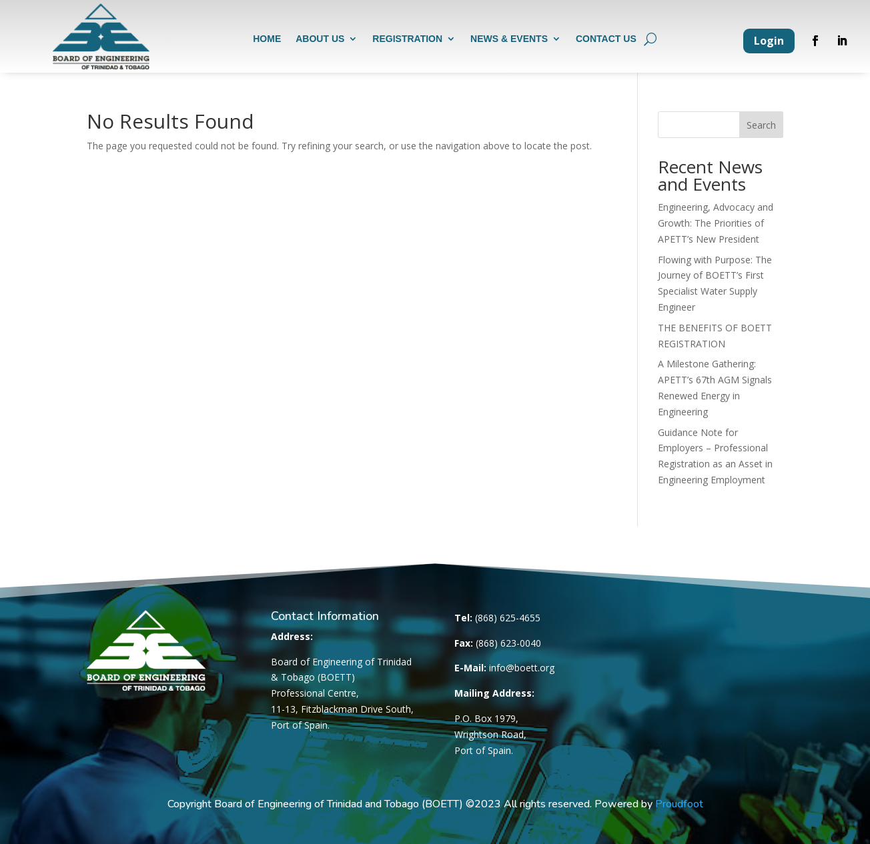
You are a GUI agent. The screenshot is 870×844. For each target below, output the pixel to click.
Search (761, 125)
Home (267, 39)
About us (320, 39)
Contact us (606, 39)
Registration (407, 39)
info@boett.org (521, 667)
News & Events (509, 39)
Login (769, 40)
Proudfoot (679, 804)
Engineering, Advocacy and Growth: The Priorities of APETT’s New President (715, 223)
